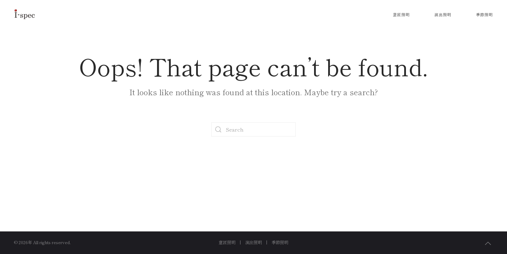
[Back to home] (24, 14)
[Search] (253, 129)
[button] (488, 243)
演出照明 (442, 14)
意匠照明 (401, 14)
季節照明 (484, 14)
